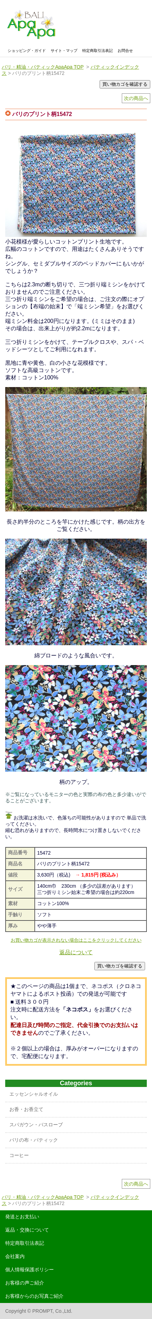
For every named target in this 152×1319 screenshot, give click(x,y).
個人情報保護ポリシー (29, 1269)
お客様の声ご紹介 (24, 1283)
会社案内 (15, 1256)
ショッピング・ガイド (27, 50)
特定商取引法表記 (97, 50)
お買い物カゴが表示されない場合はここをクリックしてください (76, 940)
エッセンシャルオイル (33, 1094)
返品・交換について (27, 1230)
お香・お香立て (26, 1109)
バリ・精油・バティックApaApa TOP (43, 67)
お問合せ (125, 50)
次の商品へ (136, 98)
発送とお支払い (22, 1216)
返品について (76, 952)
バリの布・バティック (33, 1140)
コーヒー (19, 1155)
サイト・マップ (64, 50)
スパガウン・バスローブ (36, 1124)
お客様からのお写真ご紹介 (34, 1296)
